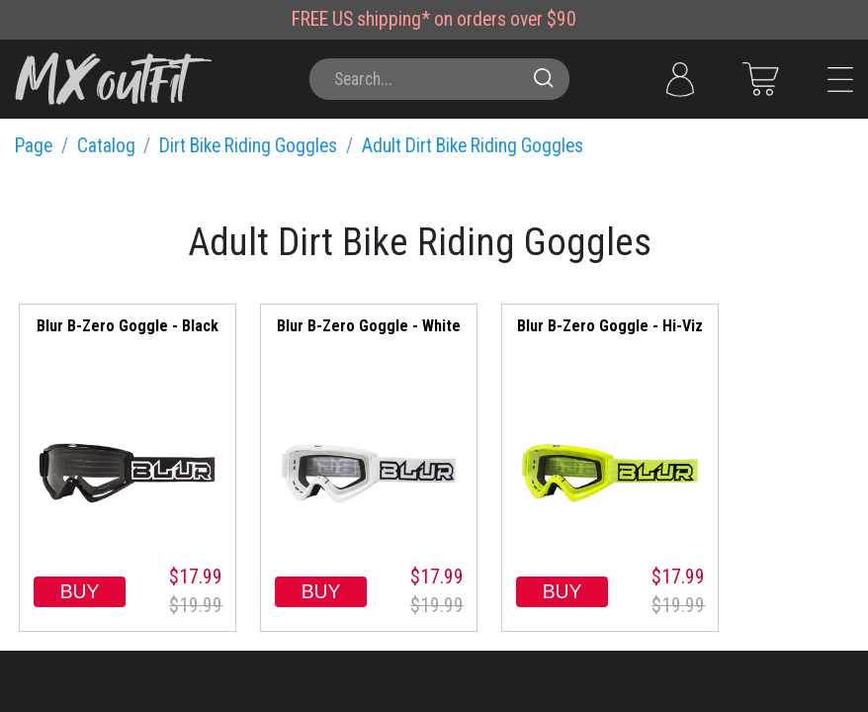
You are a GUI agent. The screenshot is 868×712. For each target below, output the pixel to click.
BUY (80, 591)
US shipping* (381, 19)
